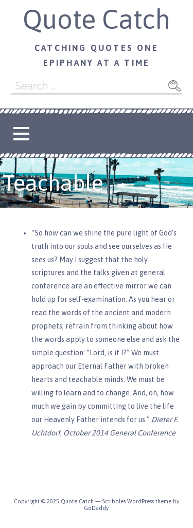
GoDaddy (96, 508)
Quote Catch (96, 19)
